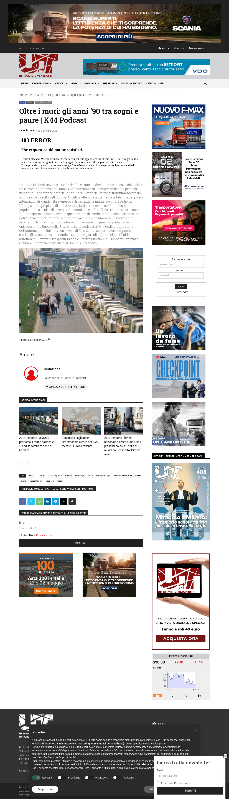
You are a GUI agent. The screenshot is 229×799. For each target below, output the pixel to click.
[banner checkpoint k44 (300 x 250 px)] (178, 397)
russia (138, 469)
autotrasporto (55, 469)
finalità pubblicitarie (71, 753)
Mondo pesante (43, 102)
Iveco (90, 469)
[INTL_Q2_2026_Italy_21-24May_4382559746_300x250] (46, 590)
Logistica (67, 433)
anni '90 (31, 469)
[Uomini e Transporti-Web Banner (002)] (178, 244)
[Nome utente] (181, 265)
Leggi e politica (27, 433)
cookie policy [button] (158, 743)
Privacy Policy (44, 529)
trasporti (49, 474)
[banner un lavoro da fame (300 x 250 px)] (178, 349)
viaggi (60, 474)
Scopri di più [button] (45, 789)
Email (22, 516)
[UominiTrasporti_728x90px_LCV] (146, 74)
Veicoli (30, 102)
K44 (32, 94)
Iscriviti (81, 537)
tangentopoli (36, 474)
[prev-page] (21, 456)
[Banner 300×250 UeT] (178, 196)
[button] (205, 83)
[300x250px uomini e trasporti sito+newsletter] (178, 148)
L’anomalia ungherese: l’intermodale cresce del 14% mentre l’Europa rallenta (80, 441)
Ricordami (182, 292)
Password (180, 270)
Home (23, 94)
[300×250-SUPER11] (109, 590)
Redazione (28, 130)
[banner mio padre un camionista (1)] (178, 445)
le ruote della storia (123, 469)
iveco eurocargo (103, 469)
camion (68, 469)
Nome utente (181, 259)
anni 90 (42, 469)
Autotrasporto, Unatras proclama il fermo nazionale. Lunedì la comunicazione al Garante (37, 441)
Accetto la (38, 529)
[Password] (181, 275)
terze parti (82, 747)
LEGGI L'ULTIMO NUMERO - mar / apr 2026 (178, 456)
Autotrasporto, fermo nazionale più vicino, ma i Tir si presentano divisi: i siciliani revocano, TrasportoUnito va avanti (122, 443)
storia (23, 474)
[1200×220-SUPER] (114, 42)
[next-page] (27, 456)
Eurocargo (80, 469)
